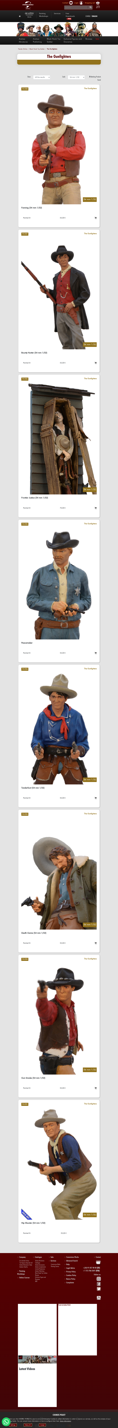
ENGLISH (94, 16)
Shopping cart (90, 3)
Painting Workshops (43, 15)
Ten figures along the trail (26, 1263)
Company (22, 1257)
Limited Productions (40, 1269)
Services (57, 14)
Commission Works (55, 1264)
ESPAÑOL (88, 16)
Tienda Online (22, 49)
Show (29, 76)
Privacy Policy (71, 1272)
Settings (13, 1425)
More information (65, 1421)
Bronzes (89, 39)
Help (68, 1264)
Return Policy (70, 1279)
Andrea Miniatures (23, 40)
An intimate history (24, 1261)
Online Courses (24, 1277)
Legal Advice (70, 1268)
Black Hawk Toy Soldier (53, 40)
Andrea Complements (40, 1267)
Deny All (28, 1425)
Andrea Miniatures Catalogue (39, 1262)
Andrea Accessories (40, 1265)
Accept (42, 1425)
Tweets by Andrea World (64, 1305)
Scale (64, 76)
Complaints (70, 1282)
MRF (36, 1281)
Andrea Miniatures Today (26, 1265)
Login (76, 3)
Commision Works (72, 1257)
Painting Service (55, 1266)
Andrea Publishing (37, 40)
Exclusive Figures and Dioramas (73, 40)
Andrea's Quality (24, 1267)
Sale (97, 39)
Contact (65, 3)
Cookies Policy (71, 1275)
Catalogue (38, 1257)
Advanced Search (72, 1261)
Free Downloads (70, 16)
